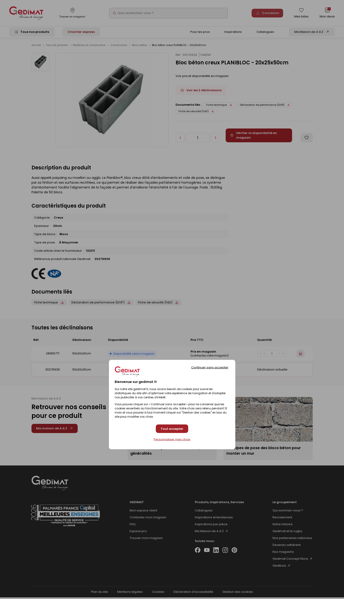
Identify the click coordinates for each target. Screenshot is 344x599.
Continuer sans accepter (209, 367)
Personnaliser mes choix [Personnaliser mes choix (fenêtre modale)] (172, 439)
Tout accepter (172, 428)
